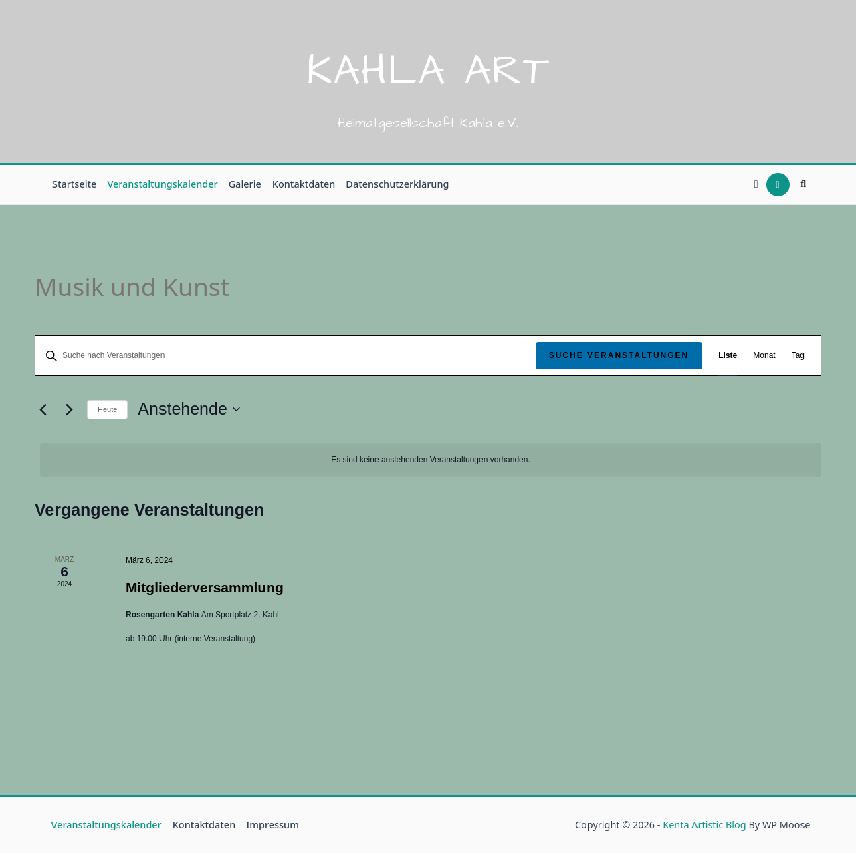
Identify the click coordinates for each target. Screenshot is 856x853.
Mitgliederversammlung (205, 587)
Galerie (245, 184)
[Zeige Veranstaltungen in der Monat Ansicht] (764, 355)
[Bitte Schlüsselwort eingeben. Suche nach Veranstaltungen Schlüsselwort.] (285, 355)
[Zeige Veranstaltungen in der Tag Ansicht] (798, 355)
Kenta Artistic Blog (704, 824)
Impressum (272, 824)
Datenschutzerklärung (397, 184)
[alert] (430, 460)
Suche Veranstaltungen (619, 355)
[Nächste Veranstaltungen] (69, 409)
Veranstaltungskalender (162, 184)
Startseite (74, 184)
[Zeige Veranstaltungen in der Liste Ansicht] (727, 355)
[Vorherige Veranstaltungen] (43, 409)
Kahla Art (428, 71)
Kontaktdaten (303, 184)
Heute (107, 409)
